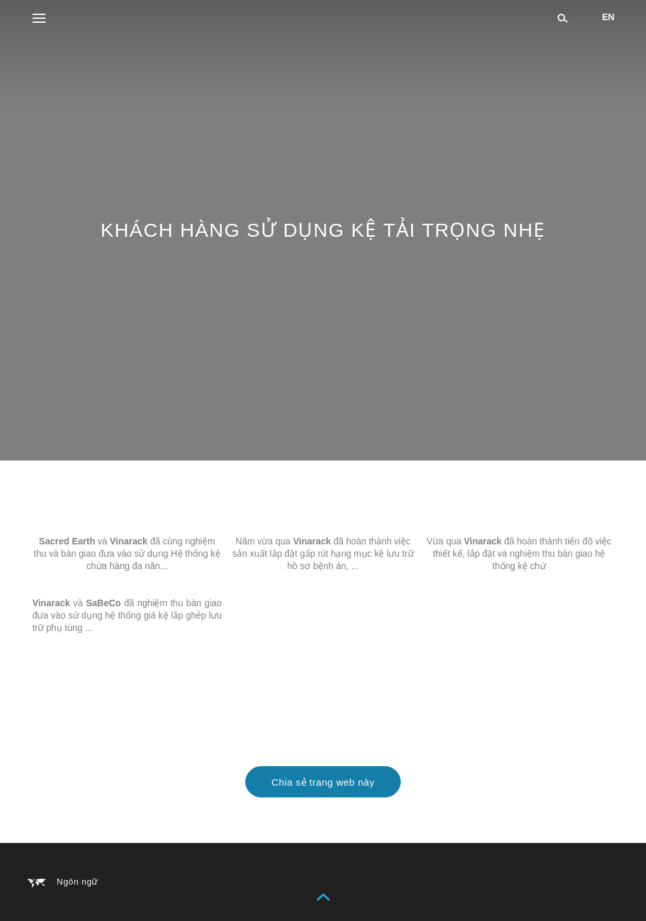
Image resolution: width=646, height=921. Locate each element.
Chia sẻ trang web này (322, 782)
